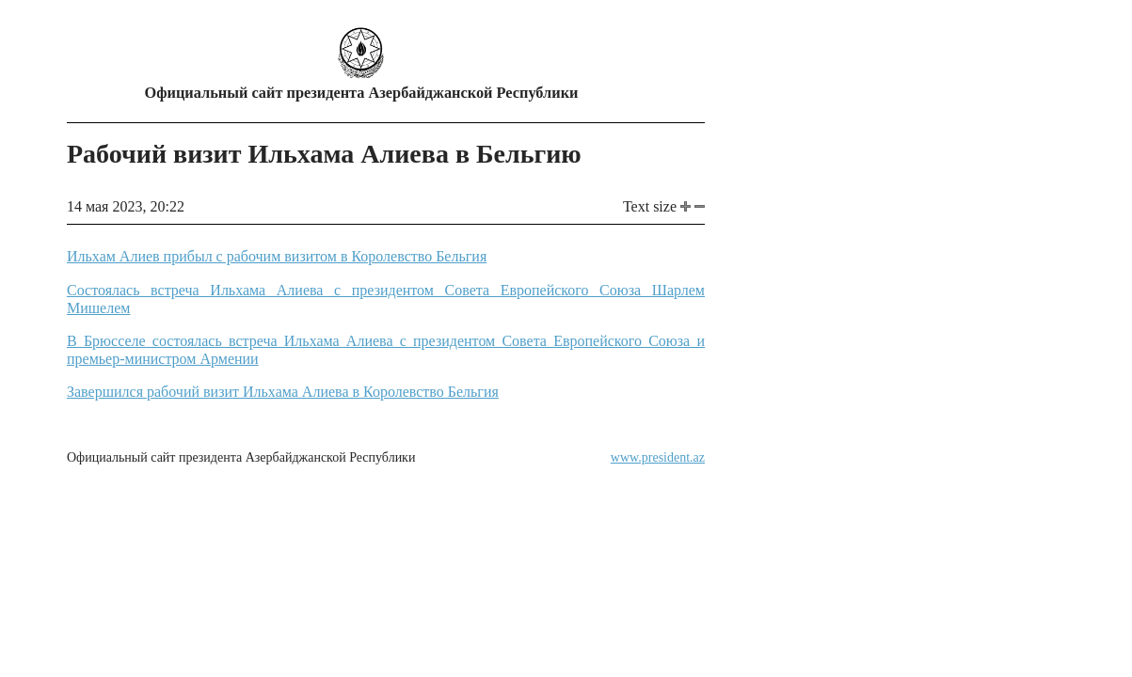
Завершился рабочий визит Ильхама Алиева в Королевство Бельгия (283, 392)
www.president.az (658, 457)
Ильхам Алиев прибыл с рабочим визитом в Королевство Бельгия (276, 256)
